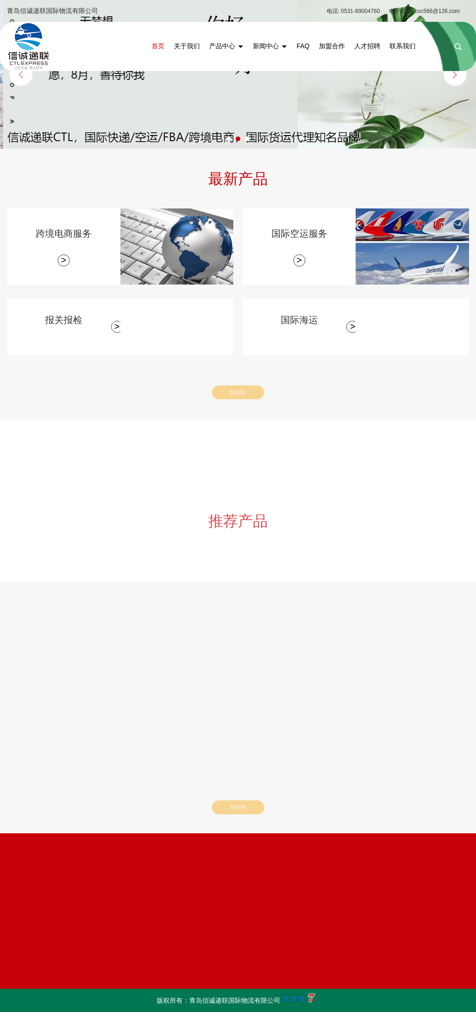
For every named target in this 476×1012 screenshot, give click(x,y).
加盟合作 (332, 46)
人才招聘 (367, 46)
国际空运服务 (299, 233)
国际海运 (299, 320)
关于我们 (187, 46)
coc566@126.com (437, 11)
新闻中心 (270, 46)
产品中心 (226, 46)
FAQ (303, 46)
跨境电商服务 (64, 233)
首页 (158, 46)
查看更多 (238, 392)
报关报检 (63, 320)
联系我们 (403, 46)
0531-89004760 (360, 11)
